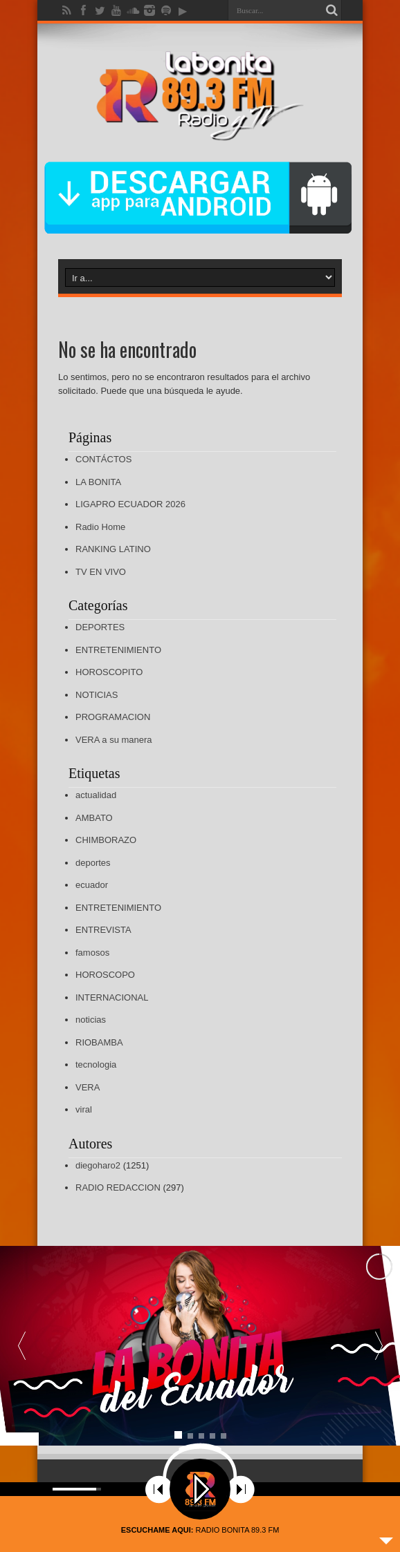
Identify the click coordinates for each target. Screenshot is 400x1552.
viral (83, 1109)
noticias (90, 1019)
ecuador (91, 885)
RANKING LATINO (113, 549)
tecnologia (95, 1064)
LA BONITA (98, 482)
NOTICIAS (96, 695)
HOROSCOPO (105, 974)
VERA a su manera (113, 740)
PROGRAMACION (112, 717)
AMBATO (94, 818)
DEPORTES (100, 627)
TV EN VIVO (100, 572)
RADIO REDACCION (118, 1187)
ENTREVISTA (103, 930)
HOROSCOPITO (109, 672)
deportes (93, 863)
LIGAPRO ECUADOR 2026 (130, 504)
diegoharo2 (97, 1165)
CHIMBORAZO (105, 840)
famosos (92, 952)
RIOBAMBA (99, 1042)
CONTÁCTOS (103, 459)
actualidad (95, 795)
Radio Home (100, 527)
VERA (87, 1087)
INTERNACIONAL (111, 997)
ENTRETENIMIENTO (118, 650)
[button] (378, 1346)
